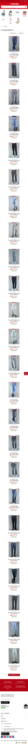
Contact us (4, 721)
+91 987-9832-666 (7, 726)
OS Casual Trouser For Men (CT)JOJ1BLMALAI (14, 161)
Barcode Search (24, 740)
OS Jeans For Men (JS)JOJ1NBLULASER (14, 400)
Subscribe (5, 702)
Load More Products (14, 674)
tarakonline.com (8, 740)
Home (2, 26)
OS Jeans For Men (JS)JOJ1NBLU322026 (14, 54)
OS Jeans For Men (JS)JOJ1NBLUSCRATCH (14, 507)
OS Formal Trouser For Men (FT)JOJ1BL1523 (14, 533)
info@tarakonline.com (8, 723)
